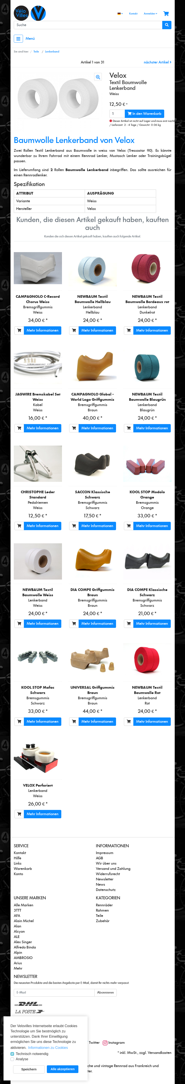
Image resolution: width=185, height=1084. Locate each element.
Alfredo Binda (25, 947)
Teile (99, 916)
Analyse (22, 1059)
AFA (17, 916)
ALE (16, 937)
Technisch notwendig (32, 1054)
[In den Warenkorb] (19, 330)
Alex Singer (23, 942)
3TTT (17, 910)
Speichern (29, 1069)
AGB (99, 858)
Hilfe (17, 858)
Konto (18, 874)
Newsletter (104, 879)
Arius (18, 963)
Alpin (18, 952)
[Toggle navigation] (18, 39)
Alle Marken (23, 905)
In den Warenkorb (144, 114)
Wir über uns (106, 863)
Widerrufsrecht (108, 874)
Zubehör (102, 921)
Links (17, 863)
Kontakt (133, 14)
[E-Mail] (54, 993)
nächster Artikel (157, 62)
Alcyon (19, 931)
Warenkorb (23, 869)
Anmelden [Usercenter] (150, 13)
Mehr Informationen (42, 330)
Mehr (18, 968)
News (100, 884)
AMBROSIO (23, 958)
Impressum (104, 853)
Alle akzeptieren (63, 1069)
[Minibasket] (166, 14)
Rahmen (102, 910)
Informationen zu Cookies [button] (48, 1048)
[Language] (120, 14)
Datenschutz (106, 890)
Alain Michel (24, 921)
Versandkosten (159, 1053)
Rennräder (104, 905)
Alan (17, 926)
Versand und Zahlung (113, 869)
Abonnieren (105, 992)
